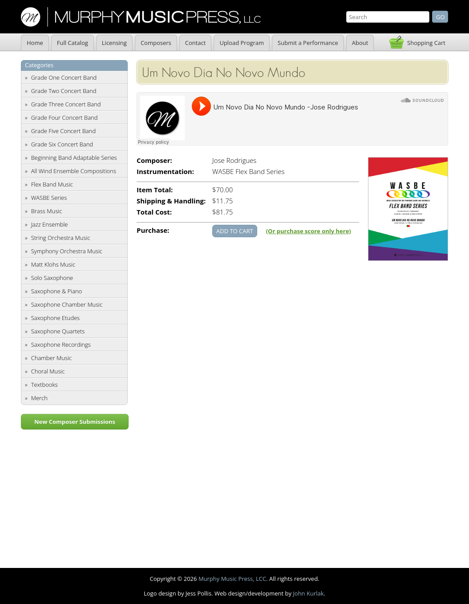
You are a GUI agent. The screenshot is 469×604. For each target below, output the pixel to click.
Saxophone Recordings (61, 345)
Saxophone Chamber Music (67, 304)
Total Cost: (154, 212)
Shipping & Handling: (171, 201)
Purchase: (153, 230)
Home (35, 43)
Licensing (114, 43)
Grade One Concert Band (64, 77)
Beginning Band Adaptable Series (74, 158)
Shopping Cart (426, 43)
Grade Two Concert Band (64, 91)
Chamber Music (51, 358)
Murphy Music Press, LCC (232, 579)
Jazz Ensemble (49, 224)
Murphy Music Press (141, 17)
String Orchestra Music (60, 238)
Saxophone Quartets (58, 331)
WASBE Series (49, 198)
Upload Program (241, 43)
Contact (195, 43)
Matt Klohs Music (53, 264)
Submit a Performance (308, 43)
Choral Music (48, 371)
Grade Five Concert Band (63, 131)
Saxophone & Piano (56, 291)
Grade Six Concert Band (62, 144)
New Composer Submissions (74, 422)
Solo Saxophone (52, 278)
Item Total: (155, 189)
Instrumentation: (165, 171)
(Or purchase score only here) (308, 231)
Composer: (154, 160)
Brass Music (46, 211)
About (360, 43)
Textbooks (44, 385)
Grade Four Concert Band (64, 118)
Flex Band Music (52, 184)
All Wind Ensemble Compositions (73, 171)
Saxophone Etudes (55, 318)
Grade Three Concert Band (66, 104)
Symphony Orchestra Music (66, 251)
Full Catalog (72, 43)
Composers (156, 43)
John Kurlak (308, 593)
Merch (39, 398)
